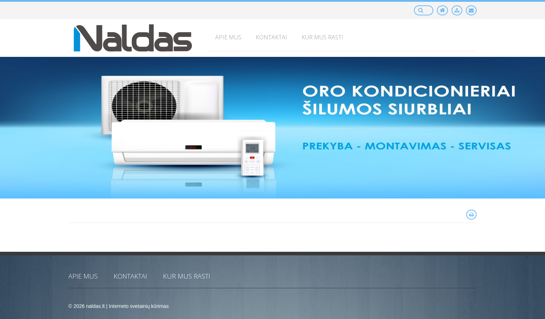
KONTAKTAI (130, 276)
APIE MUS (83, 276)
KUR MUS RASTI (186, 276)
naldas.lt (95, 306)
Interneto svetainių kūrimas (139, 306)
